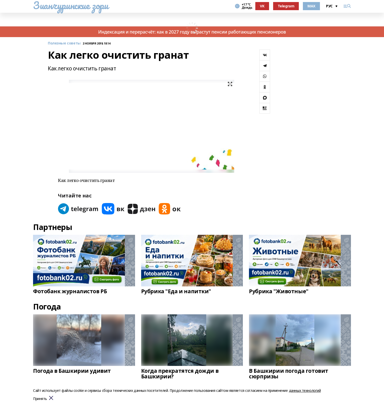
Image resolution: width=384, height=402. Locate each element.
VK (262, 6)
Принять (40, 399)
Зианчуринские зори (70, 5)
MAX (311, 6)
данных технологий (305, 390)
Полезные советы (64, 43)
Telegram (286, 6)
